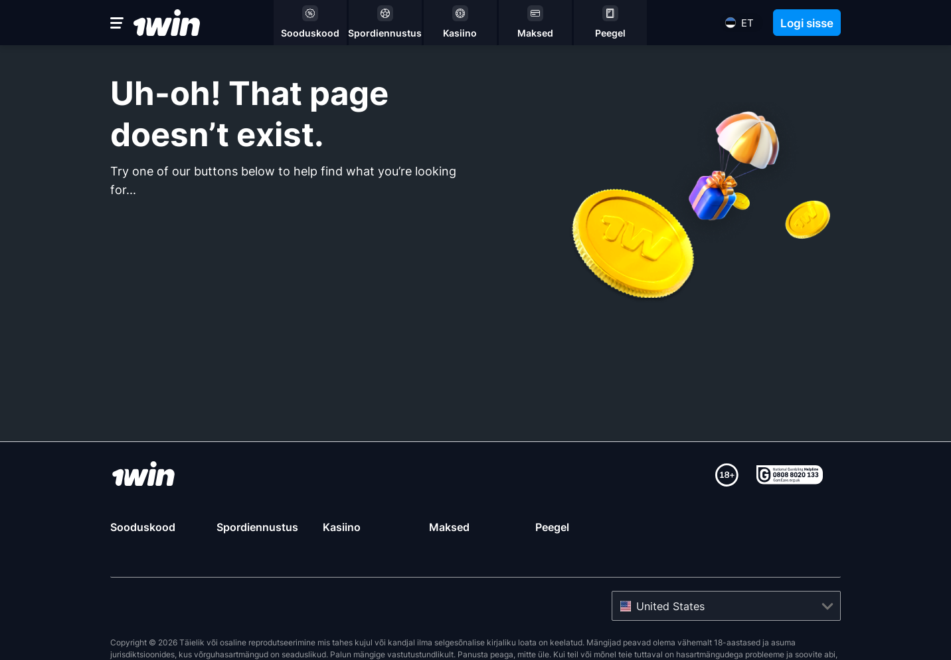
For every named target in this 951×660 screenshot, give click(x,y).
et (747, 23)
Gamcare (218, 634)
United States (670, 573)
